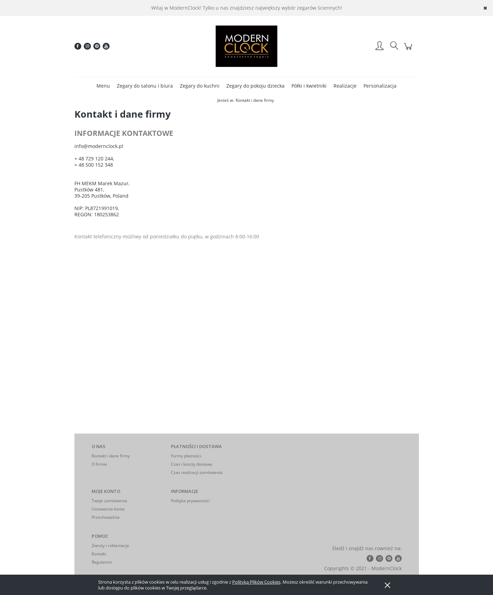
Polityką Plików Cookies (256, 582)
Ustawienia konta (108, 509)
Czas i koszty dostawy (191, 464)
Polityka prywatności (190, 501)
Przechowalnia (106, 517)
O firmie (99, 464)
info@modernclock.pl (98, 146)
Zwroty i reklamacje (110, 545)
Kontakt (99, 554)
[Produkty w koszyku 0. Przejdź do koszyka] (409, 50)
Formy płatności (186, 456)
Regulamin (102, 562)
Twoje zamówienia (109, 501)
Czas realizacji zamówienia (197, 472)
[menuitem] (103, 85)
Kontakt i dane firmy (111, 456)
